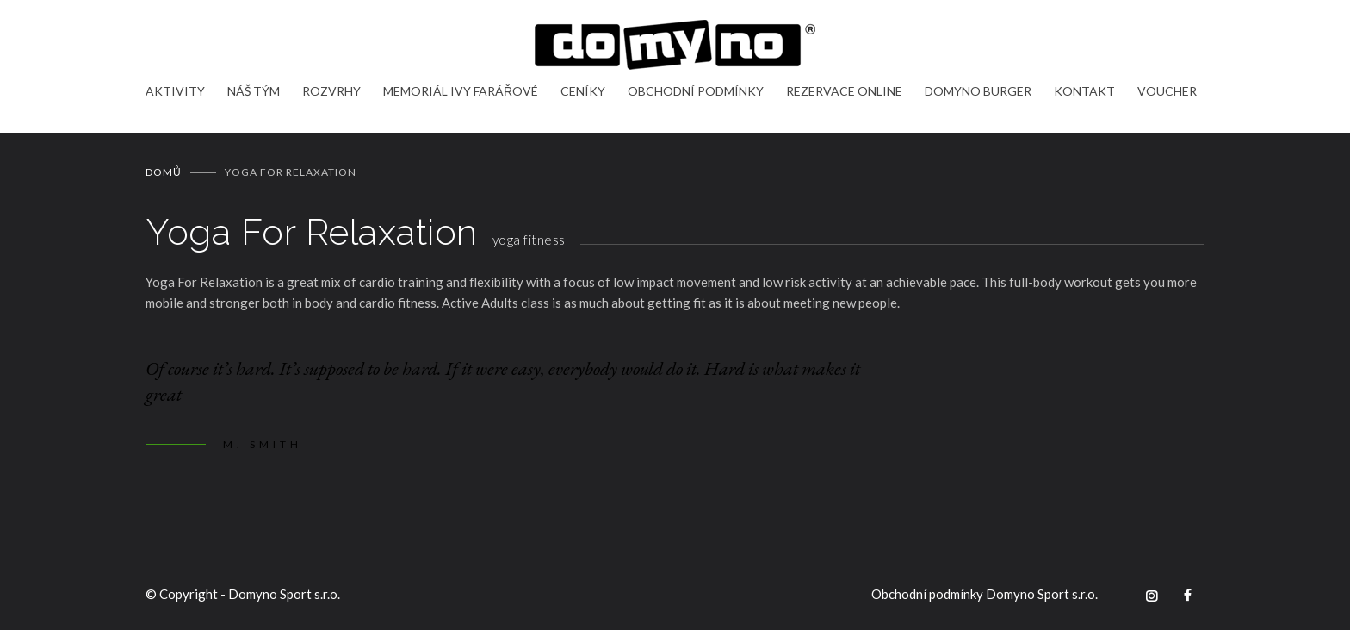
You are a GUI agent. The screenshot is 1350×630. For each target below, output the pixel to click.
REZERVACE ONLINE (844, 91)
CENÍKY (582, 91)
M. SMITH (262, 444)
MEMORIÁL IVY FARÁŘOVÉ (460, 91)
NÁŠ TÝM (253, 91)
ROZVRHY (331, 91)
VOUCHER (1167, 91)
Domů (164, 171)
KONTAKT (1084, 91)
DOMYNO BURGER (978, 91)
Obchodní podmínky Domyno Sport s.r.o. (984, 594)
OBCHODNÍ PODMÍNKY (696, 91)
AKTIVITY (175, 91)
